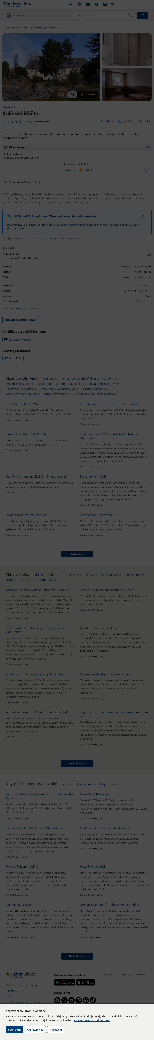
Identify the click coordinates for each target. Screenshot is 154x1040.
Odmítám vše (35, 1029)
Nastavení (56, 1029)
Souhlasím (14, 1029)
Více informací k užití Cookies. (92, 1020)
